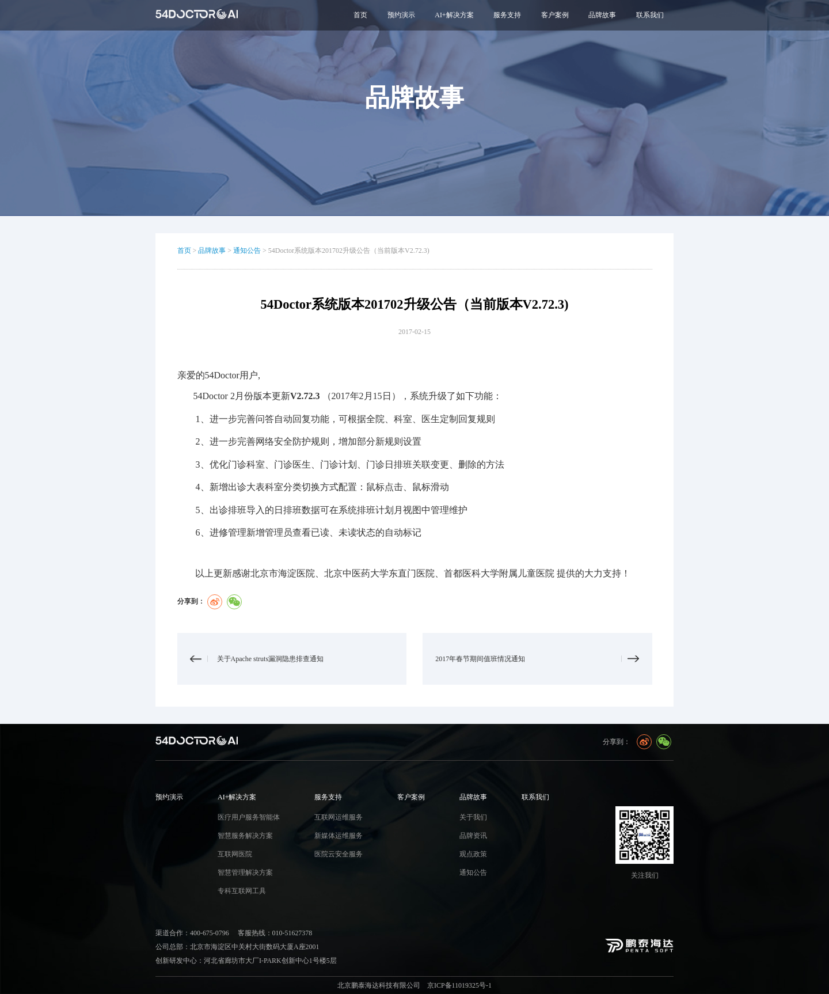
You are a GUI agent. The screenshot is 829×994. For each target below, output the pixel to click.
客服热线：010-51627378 (275, 933)
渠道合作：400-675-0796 (192, 933)
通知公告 (247, 250)
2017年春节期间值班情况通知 (480, 659)
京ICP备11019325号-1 (459, 985)
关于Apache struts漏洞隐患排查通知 (270, 659)
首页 (360, 15)
